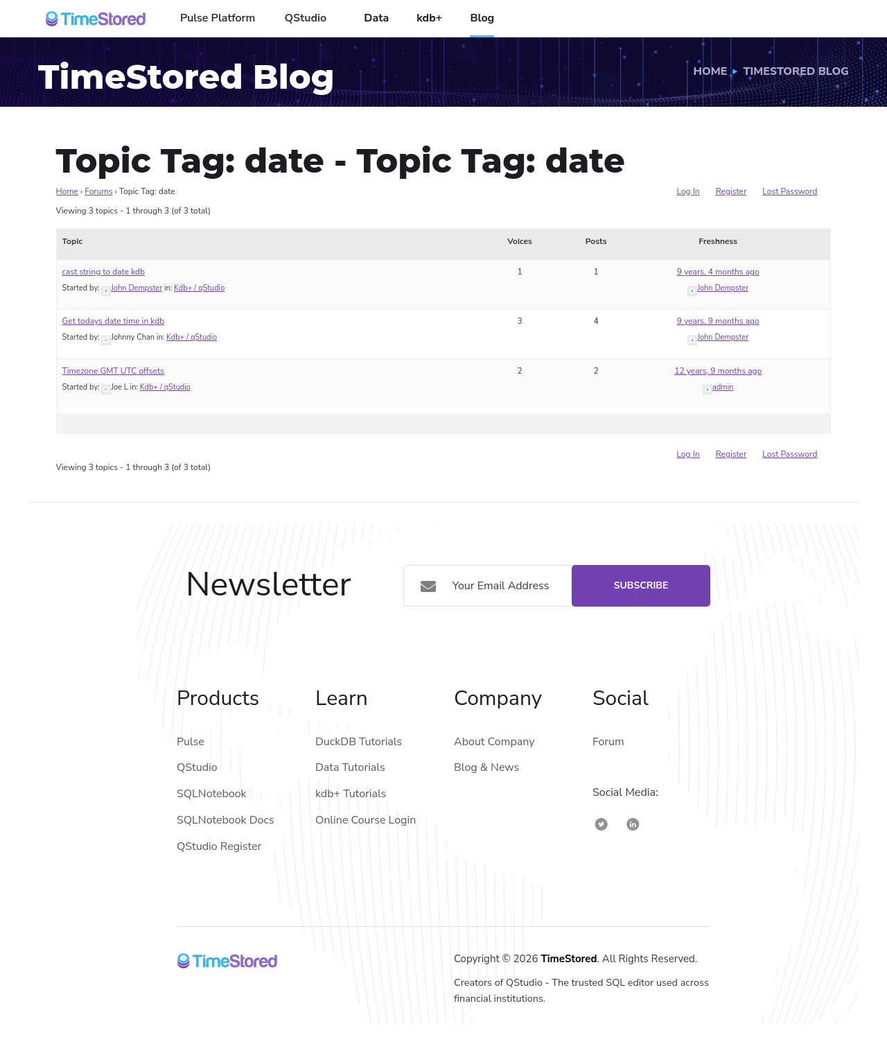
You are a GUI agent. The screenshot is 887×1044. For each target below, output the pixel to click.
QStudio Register (219, 846)
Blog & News (486, 767)
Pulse (190, 741)
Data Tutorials (350, 767)
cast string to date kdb (104, 271)
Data (376, 18)
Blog (482, 18)
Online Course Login (365, 820)
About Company (494, 741)
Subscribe (641, 585)
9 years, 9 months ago (718, 321)
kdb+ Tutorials (350, 793)
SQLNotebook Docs (225, 820)
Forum (608, 741)
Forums (98, 191)
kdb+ (429, 18)
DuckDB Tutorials (358, 741)
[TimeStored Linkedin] (633, 824)
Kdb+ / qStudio (199, 288)
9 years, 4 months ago (718, 271)
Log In (687, 191)
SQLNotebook (212, 793)
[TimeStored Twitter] (601, 824)
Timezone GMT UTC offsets (113, 370)
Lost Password (789, 191)
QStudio (305, 18)
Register (731, 191)
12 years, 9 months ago (718, 370)
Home (711, 71)
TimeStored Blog (796, 71)
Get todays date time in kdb (113, 321)
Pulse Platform (217, 18)
